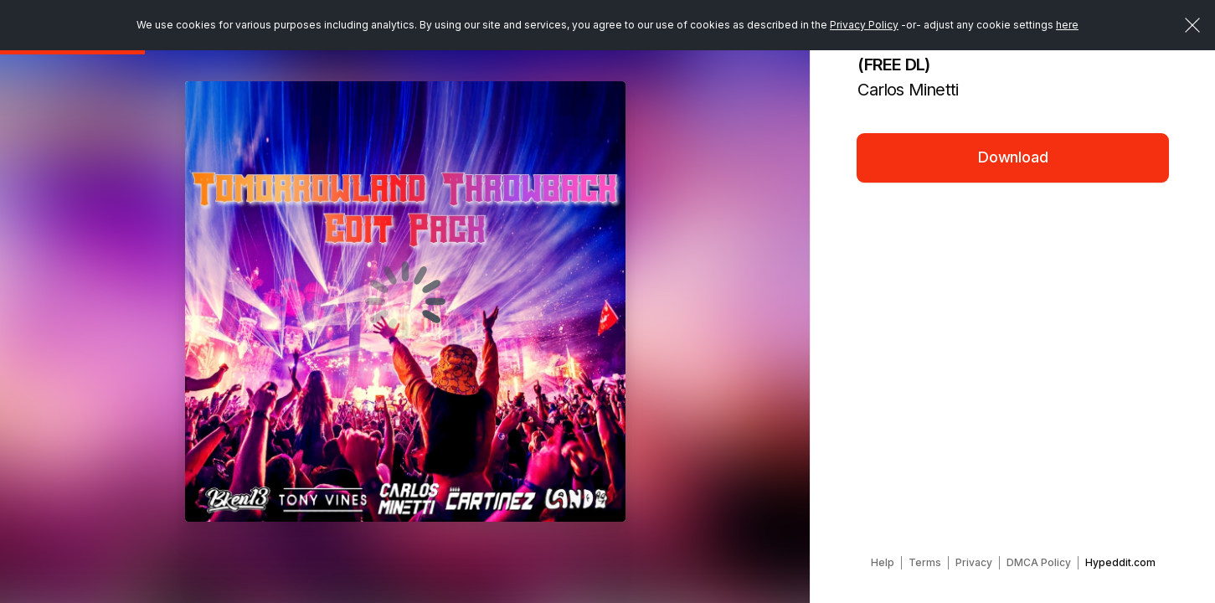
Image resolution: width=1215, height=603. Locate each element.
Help (882, 562)
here (1067, 24)
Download (1013, 157)
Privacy (973, 562)
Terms (925, 562)
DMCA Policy (1038, 562)
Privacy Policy (864, 24)
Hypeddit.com (1120, 562)
